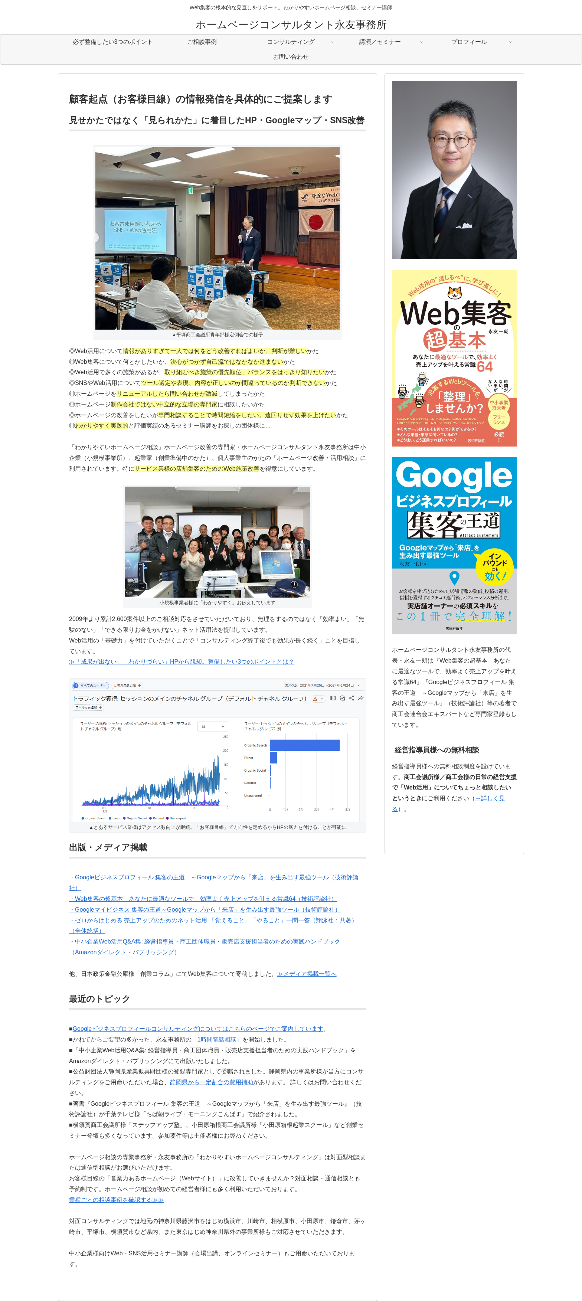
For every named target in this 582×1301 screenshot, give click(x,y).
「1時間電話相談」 (217, 1039)
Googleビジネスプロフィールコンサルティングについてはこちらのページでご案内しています (198, 1029)
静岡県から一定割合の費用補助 (211, 1082)
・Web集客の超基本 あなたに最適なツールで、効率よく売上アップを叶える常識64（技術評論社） (203, 899)
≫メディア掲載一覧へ (307, 974)
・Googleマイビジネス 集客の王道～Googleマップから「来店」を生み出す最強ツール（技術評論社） (205, 909)
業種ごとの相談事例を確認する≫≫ (116, 1200)
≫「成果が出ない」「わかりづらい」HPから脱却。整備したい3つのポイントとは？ (181, 661)
